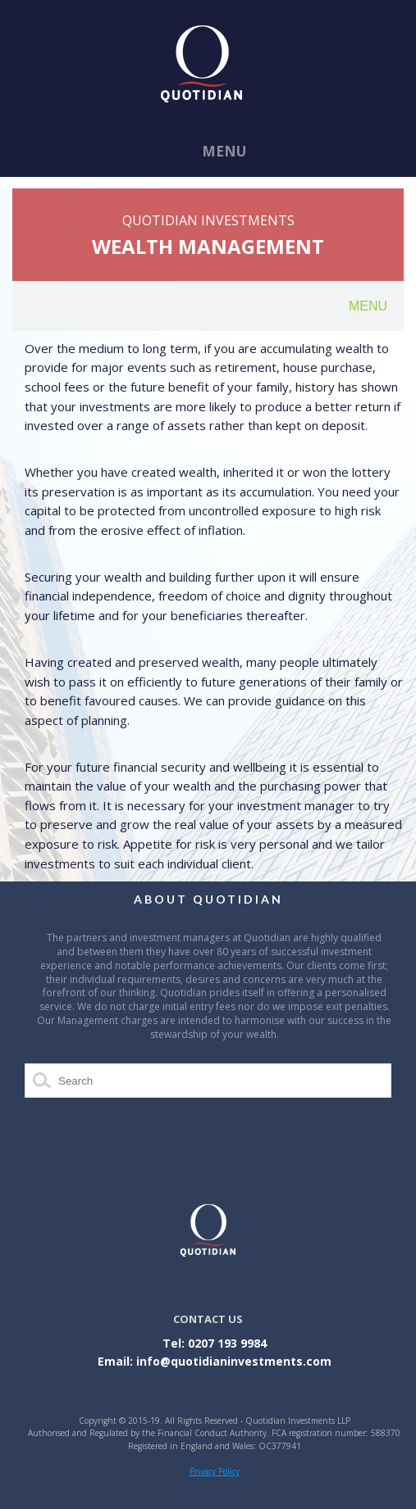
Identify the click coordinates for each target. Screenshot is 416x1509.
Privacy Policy (215, 1471)
